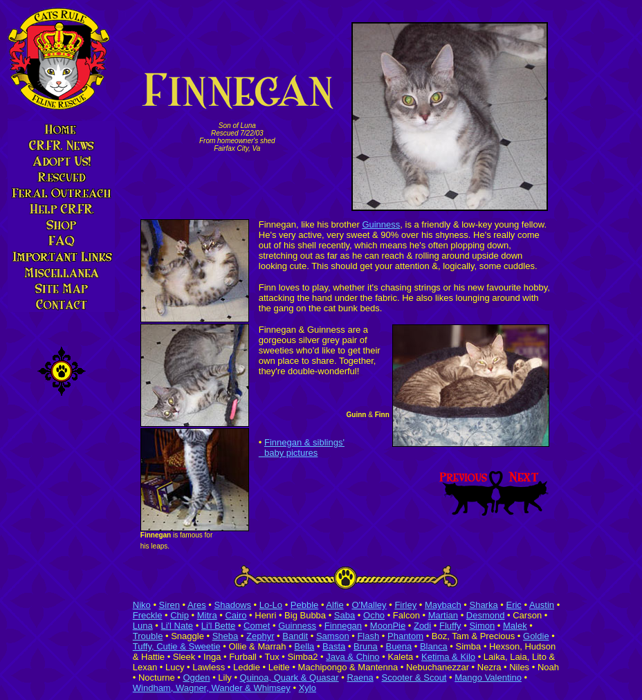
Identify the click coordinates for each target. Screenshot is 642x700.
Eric (513, 605)
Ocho (374, 615)
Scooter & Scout (414, 677)
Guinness (381, 224)
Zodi (422, 625)
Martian (443, 615)
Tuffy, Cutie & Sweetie (177, 646)
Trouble (148, 636)
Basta (333, 646)
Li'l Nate (176, 625)
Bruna (366, 646)
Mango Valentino (488, 677)
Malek (515, 625)
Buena (399, 646)
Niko (142, 605)
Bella (304, 646)
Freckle (148, 615)
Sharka (483, 605)
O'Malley (368, 605)
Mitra (207, 615)
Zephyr (260, 636)
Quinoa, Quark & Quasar (289, 677)
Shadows (232, 605)
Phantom (405, 636)
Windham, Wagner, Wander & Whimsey (212, 688)
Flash (368, 636)
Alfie (334, 605)
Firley (405, 605)
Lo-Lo (270, 605)
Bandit (295, 636)
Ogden (196, 677)
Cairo (235, 615)
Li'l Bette (218, 625)
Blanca (434, 646)
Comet (257, 625)
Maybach (443, 605)
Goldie (536, 636)
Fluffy (450, 625)
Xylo (307, 688)
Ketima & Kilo (448, 657)
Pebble (304, 605)
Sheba (225, 636)
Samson (332, 636)
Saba (344, 615)
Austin (541, 605)
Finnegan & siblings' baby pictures (302, 447)
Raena (360, 677)
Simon (482, 625)
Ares (196, 605)
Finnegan (343, 625)
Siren (169, 605)
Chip (179, 615)
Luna (143, 625)
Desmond (485, 615)
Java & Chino (352, 657)
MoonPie (387, 625)
